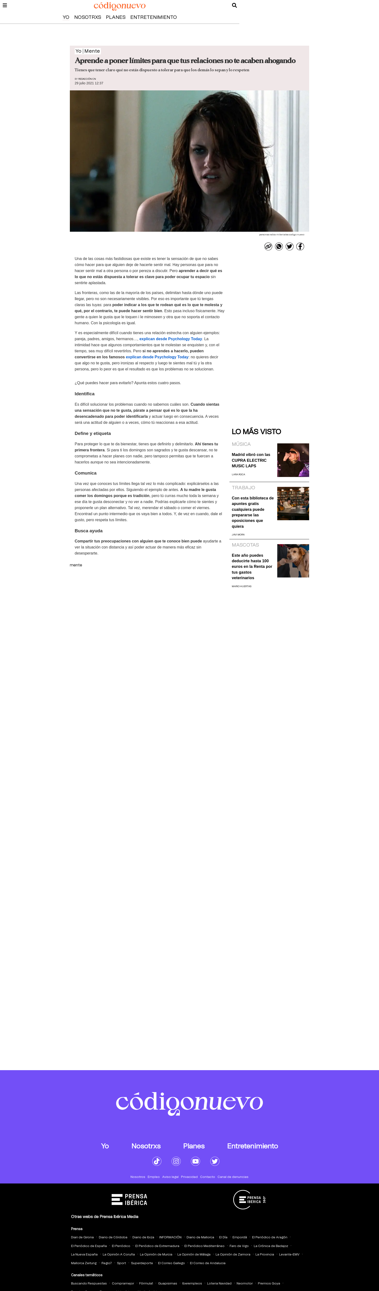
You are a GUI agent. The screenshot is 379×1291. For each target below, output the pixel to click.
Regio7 (107, 1263)
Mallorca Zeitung (83, 1263)
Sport (121, 1263)
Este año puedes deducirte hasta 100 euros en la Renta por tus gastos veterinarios (252, 566)
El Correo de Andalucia (208, 1263)
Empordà (240, 1237)
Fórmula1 (146, 1283)
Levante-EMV (289, 1254)
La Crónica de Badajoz (271, 1246)
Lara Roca (238, 474)
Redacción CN (87, 79)
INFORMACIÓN (170, 1237)
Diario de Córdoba (113, 1237)
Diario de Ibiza (143, 1237)
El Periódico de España (89, 1246)
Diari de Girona (82, 1237)
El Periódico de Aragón (269, 1237)
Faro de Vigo (239, 1246)
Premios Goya (269, 1283)
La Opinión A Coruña (119, 1254)
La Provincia (264, 1254)
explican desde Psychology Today (170, 339)
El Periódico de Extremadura (157, 1246)
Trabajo (243, 487)
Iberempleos (192, 1283)
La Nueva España (84, 1254)
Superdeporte (142, 1263)
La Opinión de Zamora (233, 1254)
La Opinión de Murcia (156, 1254)
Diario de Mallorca (200, 1237)
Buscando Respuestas (89, 1283)
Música (241, 444)
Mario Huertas (241, 586)
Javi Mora (238, 535)
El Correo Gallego (171, 1263)
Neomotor (245, 1283)
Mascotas (245, 545)
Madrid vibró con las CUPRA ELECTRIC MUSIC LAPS (251, 460)
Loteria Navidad (219, 1283)
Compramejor (123, 1283)
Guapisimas (167, 1283)
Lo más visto (256, 432)
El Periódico (121, 1246)
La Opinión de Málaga (194, 1254)
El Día (223, 1237)
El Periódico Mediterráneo (204, 1246)
